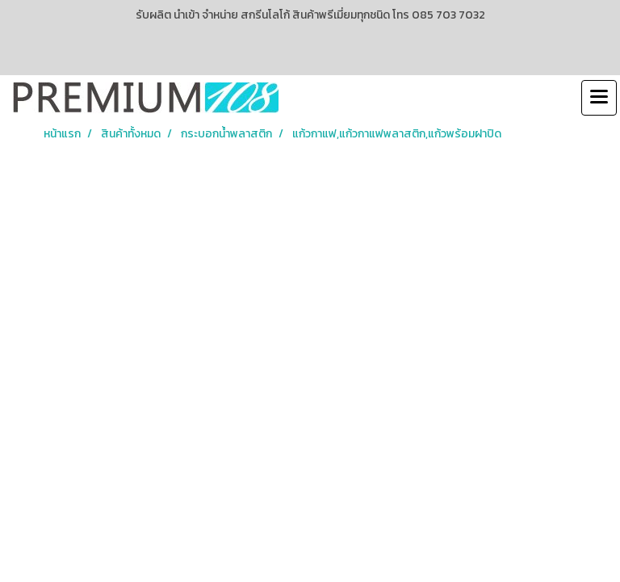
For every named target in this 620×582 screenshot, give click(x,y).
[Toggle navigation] (599, 98)
